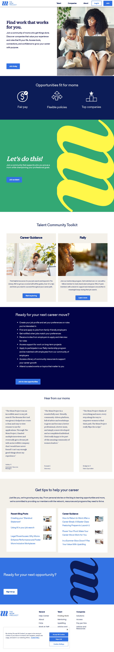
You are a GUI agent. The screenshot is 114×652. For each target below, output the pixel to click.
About (85, 3)
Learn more (82, 296)
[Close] (67, 627)
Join (107, 3)
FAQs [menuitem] (41, 621)
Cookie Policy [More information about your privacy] (35, 636)
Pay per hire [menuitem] (81, 621)
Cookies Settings (59, 643)
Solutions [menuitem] (80, 614)
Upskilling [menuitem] (62, 621)
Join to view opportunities (28, 380)
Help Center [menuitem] (44, 614)
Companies (72, 3)
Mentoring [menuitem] (62, 618)
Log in (96, 3)
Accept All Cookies (59, 632)
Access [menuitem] (79, 618)
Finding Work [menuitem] (63, 614)
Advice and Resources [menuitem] (81, 626)
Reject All (59, 638)
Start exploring (31, 294)
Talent (59, 3)
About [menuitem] (41, 618)
